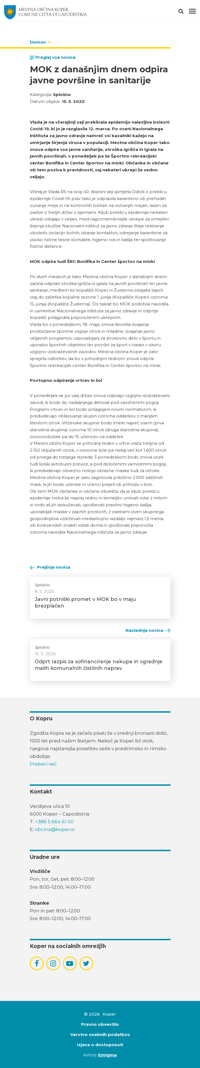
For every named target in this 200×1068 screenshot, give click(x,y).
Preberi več (43, 764)
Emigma (107, 1055)
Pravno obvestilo (100, 1024)
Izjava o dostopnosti (100, 1044)
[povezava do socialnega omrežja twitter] (86, 963)
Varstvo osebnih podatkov (100, 1034)
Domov (38, 42)
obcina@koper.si (54, 829)
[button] (186, 12)
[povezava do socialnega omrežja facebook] (37, 963)
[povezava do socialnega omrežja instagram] (53, 963)
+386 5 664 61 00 (54, 821)
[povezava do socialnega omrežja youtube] (69, 963)
